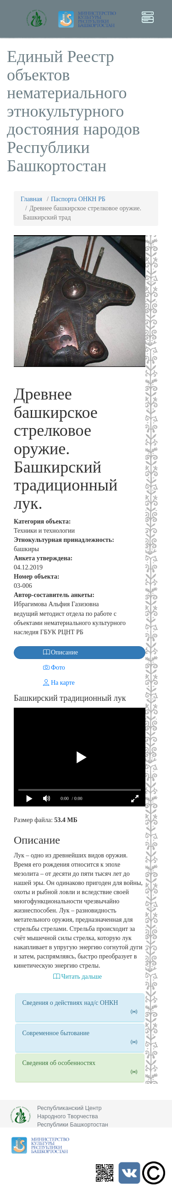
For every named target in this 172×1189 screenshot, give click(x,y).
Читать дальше (77, 976)
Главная (31, 199)
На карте (45, 682)
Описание (47, 652)
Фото (40, 667)
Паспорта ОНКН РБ (78, 199)
